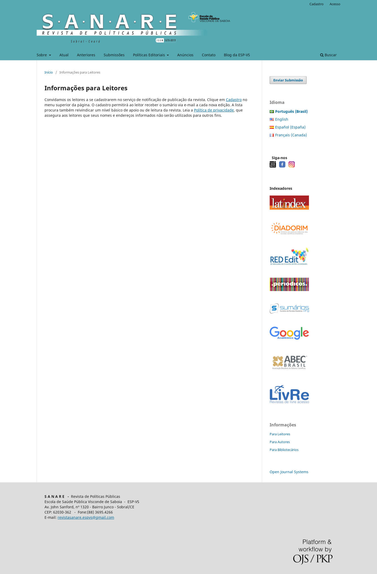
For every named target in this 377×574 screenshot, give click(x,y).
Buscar (328, 54)
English (281, 119)
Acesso (335, 4)
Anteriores (86, 54)
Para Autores (280, 441)
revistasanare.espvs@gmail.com (86, 517)
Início (49, 72)
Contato (208, 54)
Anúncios (185, 54)
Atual (64, 54)
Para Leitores (280, 434)
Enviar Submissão (288, 80)
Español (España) (290, 127)
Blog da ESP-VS (237, 54)
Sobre (42, 54)
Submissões (114, 54)
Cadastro (316, 4)
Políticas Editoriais (149, 54)
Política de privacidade (214, 110)
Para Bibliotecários (284, 449)
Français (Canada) (291, 134)
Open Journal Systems (289, 471)
